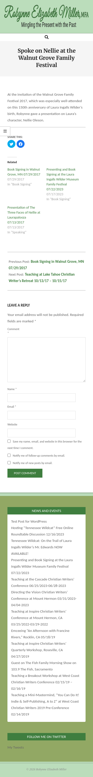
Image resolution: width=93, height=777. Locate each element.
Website (12, 424)
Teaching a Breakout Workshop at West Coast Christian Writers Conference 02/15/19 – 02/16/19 (45, 682)
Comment (13, 331)
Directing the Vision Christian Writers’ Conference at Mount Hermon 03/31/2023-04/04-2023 (43, 598)
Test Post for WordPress (29, 521)
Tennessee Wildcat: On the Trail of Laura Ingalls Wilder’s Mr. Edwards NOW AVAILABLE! (41, 547)
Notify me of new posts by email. (32, 463)
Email (11, 406)
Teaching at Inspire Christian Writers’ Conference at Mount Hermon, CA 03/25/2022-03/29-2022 (38, 617)
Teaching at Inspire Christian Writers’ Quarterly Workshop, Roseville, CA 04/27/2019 (38, 650)
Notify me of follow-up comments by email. (39, 455)
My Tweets (15, 747)
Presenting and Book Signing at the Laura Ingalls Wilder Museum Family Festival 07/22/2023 (63, 179)
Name (12, 389)
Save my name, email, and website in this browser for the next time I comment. (44, 445)
